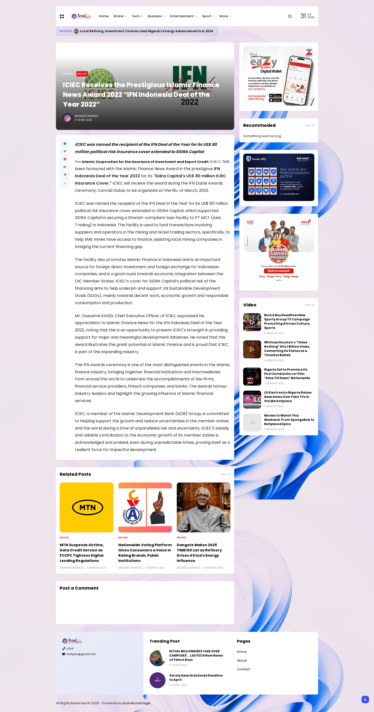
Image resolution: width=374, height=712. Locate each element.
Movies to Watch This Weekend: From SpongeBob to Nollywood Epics (289, 420)
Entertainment (182, 16)
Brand (118, 16)
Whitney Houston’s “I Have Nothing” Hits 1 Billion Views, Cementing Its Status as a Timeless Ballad (287, 348)
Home (104, 16)
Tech (136, 16)
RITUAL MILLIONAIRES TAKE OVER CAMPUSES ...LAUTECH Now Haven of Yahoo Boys (196, 655)
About (242, 660)
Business (155, 16)
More (223, 16)
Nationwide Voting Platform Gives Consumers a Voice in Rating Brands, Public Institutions (145, 552)
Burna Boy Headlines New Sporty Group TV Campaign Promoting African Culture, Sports (287, 321)
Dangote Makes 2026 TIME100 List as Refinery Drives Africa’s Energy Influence (199, 552)
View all (225, 474)
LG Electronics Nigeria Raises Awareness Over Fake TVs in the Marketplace (288, 397)
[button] (64, 183)
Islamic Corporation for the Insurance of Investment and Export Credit (145, 161)
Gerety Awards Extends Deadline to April (196, 678)
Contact (243, 669)
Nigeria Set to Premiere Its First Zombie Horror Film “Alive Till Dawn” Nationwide (287, 374)
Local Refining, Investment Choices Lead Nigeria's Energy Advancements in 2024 (146, 31)
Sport (206, 16)
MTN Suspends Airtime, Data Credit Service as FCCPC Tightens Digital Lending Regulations (82, 552)
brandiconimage (136, 703)
